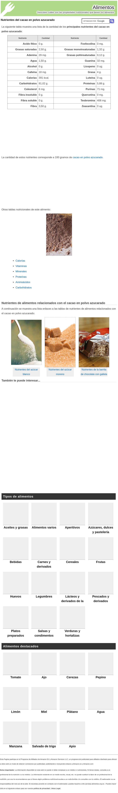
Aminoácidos (23, 282)
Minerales (21, 271)
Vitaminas (21, 266)
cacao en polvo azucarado (88, 157)
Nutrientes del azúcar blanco (26, 371)
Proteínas (21, 276)
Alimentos (103, 7)
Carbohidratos (24, 287)
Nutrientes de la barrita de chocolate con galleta (94, 371)
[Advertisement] (59, 132)
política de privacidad (42, 788)
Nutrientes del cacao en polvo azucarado (28, 19)
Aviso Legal (56, 788)
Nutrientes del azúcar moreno (60, 371)
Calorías (20, 260)
